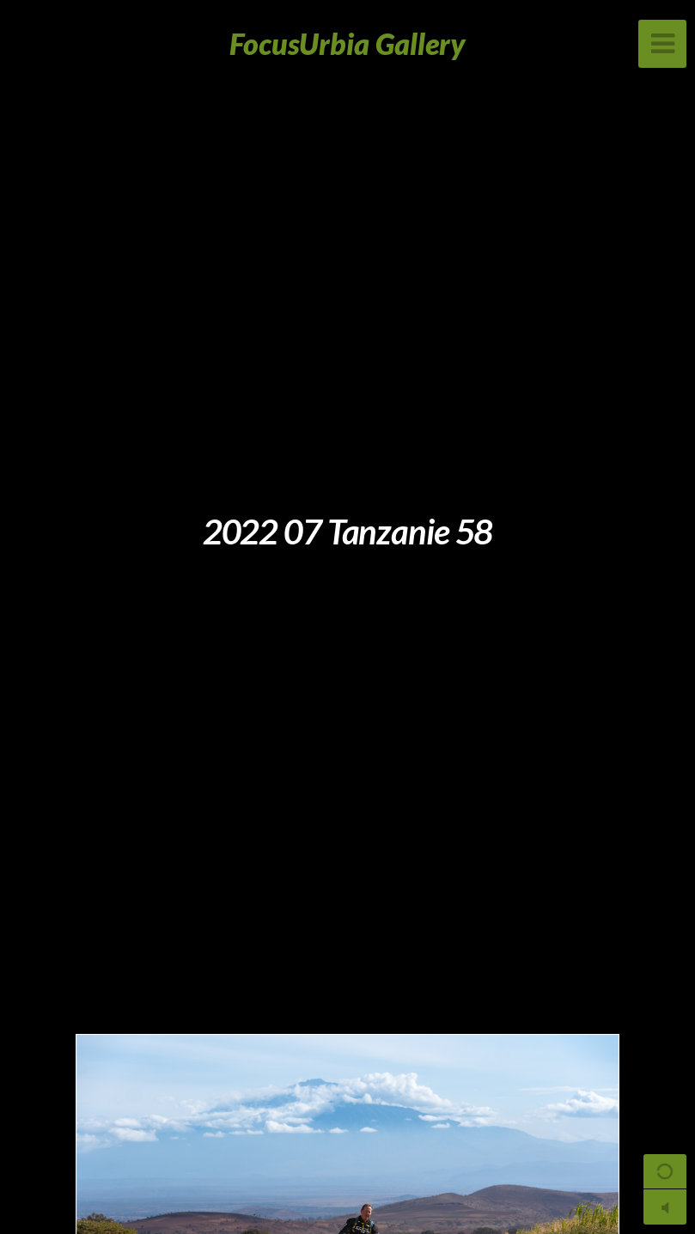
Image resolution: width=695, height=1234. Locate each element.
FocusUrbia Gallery (347, 43)
